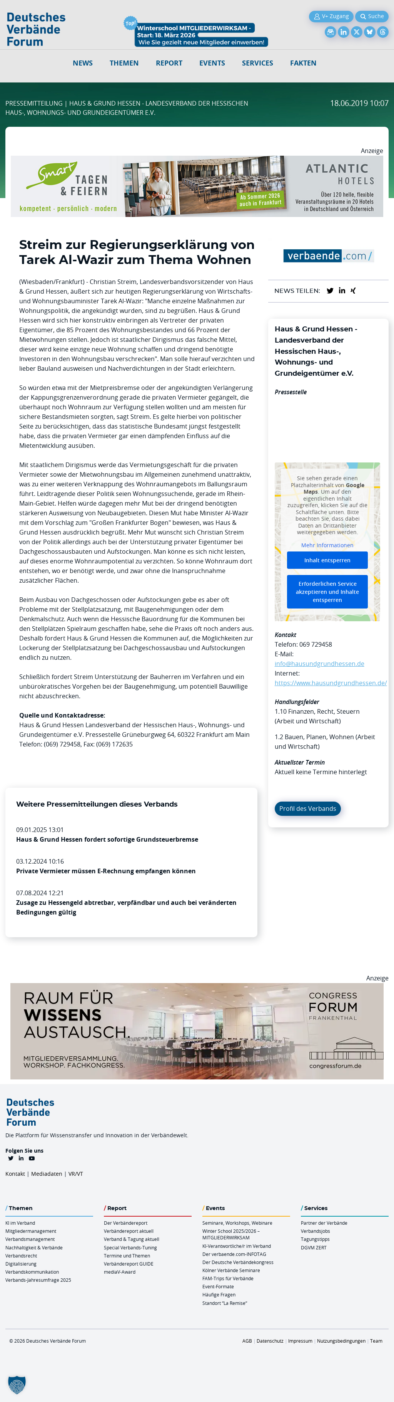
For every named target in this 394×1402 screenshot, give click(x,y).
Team (376, 1341)
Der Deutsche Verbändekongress (238, 1262)
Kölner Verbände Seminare (231, 1270)
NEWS (83, 63)
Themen (124, 63)
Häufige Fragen (218, 1294)
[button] (17, 1385)
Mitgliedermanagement (30, 1231)
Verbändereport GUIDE (129, 1264)
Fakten (303, 63)
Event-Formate (218, 1286)
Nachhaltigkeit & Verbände (34, 1247)
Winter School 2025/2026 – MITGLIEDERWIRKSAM (231, 1234)
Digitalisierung (21, 1264)
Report (169, 63)
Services (257, 63)
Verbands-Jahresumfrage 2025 (38, 1280)
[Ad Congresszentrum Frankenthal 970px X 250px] (197, 987)
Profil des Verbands (307, 808)
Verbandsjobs (315, 1231)
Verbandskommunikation (32, 1272)
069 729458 (315, 644)
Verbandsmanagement (30, 1239)
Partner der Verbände (324, 1223)
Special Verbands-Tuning (130, 1247)
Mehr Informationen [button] (327, 545)
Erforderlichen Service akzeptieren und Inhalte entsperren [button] (327, 591)
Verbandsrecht (21, 1255)
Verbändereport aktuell (129, 1231)
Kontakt (15, 1173)
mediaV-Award (119, 1272)
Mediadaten (46, 1173)
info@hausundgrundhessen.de (319, 663)
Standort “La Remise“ (224, 1303)
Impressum (300, 1341)
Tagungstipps (315, 1239)
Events (212, 63)
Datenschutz (270, 1341)
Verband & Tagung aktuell (131, 1239)
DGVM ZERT (314, 1247)
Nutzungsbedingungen (341, 1341)
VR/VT (75, 1173)
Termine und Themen (127, 1255)
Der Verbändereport (125, 1223)
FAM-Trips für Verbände (228, 1278)
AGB (247, 1341)
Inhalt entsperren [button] (327, 560)
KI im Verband (20, 1223)
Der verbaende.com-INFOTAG (234, 1254)
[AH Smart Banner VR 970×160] (197, 160)
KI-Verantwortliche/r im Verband (236, 1246)
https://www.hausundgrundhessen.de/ (331, 683)
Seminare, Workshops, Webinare (237, 1223)
